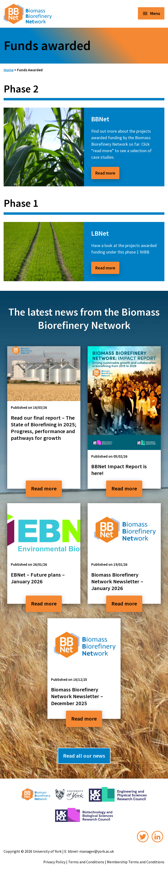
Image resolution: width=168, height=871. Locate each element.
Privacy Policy (54, 862)
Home (8, 70)
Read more (105, 173)
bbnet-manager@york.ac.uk (91, 851)
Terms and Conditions (86, 862)
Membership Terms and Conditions (135, 862)
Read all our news (84, 755)
